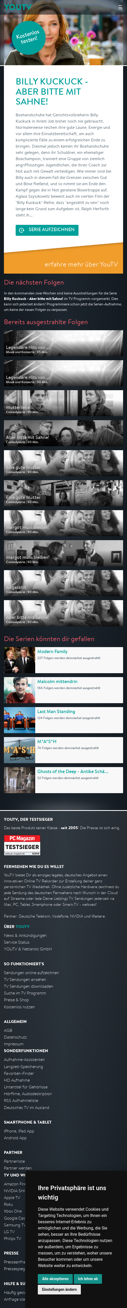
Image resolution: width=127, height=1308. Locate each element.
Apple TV (12, 1197)
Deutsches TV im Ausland (26, 1107)
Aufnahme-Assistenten (24, 1059)
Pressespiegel (16, 1268)
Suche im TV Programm (25, 993)
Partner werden (18, 1168)
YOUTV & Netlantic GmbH (28, 949)
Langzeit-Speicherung (23, 1066)
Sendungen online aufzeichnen (31, 972)
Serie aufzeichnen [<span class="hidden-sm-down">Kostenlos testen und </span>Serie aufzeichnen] (52, 230)
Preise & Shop (16, 1000)
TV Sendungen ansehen (25, 979)
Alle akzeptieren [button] (55, 1279)
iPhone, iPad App (19, 1131)
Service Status (16, 942)
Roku (8, 1204)
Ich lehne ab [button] (88, 1279)
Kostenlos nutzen (19, 1007)
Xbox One (13, 1211)
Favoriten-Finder (19, 1073)
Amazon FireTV (17, 1184)
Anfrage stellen (18, 1299)
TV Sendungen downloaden (28, 986)
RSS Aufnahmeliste (21, 1100)
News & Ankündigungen (25, 935)
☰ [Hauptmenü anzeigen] (120, 7)
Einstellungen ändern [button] (59, 1289)
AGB (8, 1030)
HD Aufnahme (17, 1080)
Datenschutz (15, 1037)
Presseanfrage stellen (23, 1262)
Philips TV (12, 1238)
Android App (15, 1138)
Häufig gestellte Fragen (25, 1292)
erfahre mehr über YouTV (81, 264)
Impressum (13, 1044)
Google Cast (15, 1218)
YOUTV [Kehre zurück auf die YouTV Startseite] (18, 7)
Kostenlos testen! (28, 37)
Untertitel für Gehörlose (25, 1087)
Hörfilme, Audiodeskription (28, 1093)
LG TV (9, 1231)
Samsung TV (15, 1225)
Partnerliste (14, 1161)
